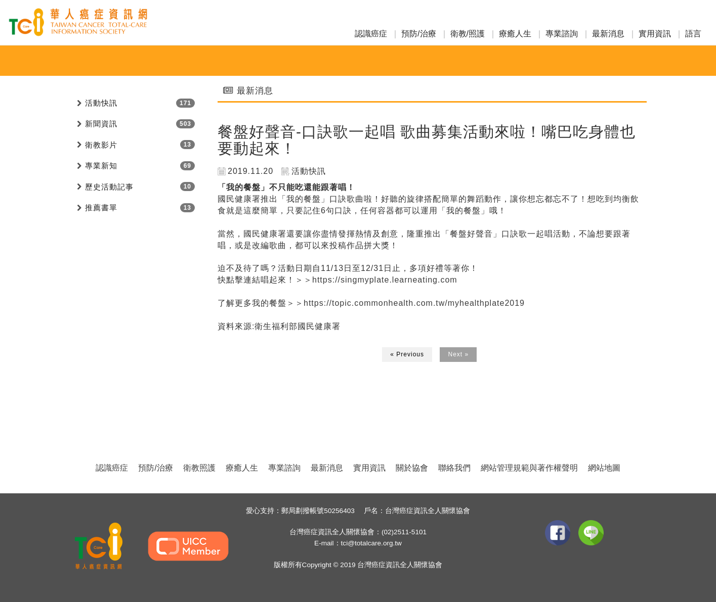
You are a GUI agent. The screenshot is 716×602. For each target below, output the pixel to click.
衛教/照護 (467, 33)
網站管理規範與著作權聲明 (529, 468)
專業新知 (101, 165)
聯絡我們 (454, 468)
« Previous (407, 354)
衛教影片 (101, 145)
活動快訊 (101, 103)
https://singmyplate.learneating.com (384, 279)
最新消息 (608, 33)
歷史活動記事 (109, 186)
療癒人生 (515, 33)
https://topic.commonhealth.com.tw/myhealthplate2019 (414, 303)
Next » (458, 354)
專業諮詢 (561, 33)
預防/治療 (418, 33)
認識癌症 (371, 33)
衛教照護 (199, 468)
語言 (693, 33)
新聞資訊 (101, 123)
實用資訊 (655, 33)
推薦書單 (101, 207)
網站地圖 (604, 468)
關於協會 (412, 468)
